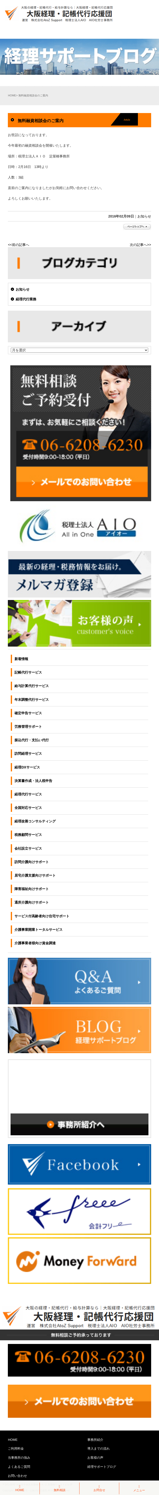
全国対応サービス (28, 808)
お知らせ (144, 216)
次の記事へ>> (140, 245)
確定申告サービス (28, 713)
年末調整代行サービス (31, 700)
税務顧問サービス (28, 835)
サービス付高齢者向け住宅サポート (41, 916)
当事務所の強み (19, 1457)
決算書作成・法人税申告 (33, 781)
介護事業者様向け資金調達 (35, 943)
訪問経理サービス (28, 753)
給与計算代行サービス (31, 686)
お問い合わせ (17, 1476)
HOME (12, 95)
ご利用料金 (16, 1448)
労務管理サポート (28, 726)
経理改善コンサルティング (35, 821)
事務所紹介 (95, 1440)
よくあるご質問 (19, 1467)
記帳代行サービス (28, 672)
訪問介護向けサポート (31, 862)
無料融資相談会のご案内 (41, 120)
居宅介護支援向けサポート (35, 875)
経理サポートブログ (101, 1467)
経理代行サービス (28, 794)
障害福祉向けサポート (31, 889)
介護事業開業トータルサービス (38, 930)
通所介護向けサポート (31, 902)
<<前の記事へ (18, 245)
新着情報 (21, 659)
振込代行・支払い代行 (31, 740)
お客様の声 (95, 1457)
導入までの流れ (98, 1448)
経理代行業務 (26, 299)
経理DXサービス (27, 767)
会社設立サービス (28, 848)
